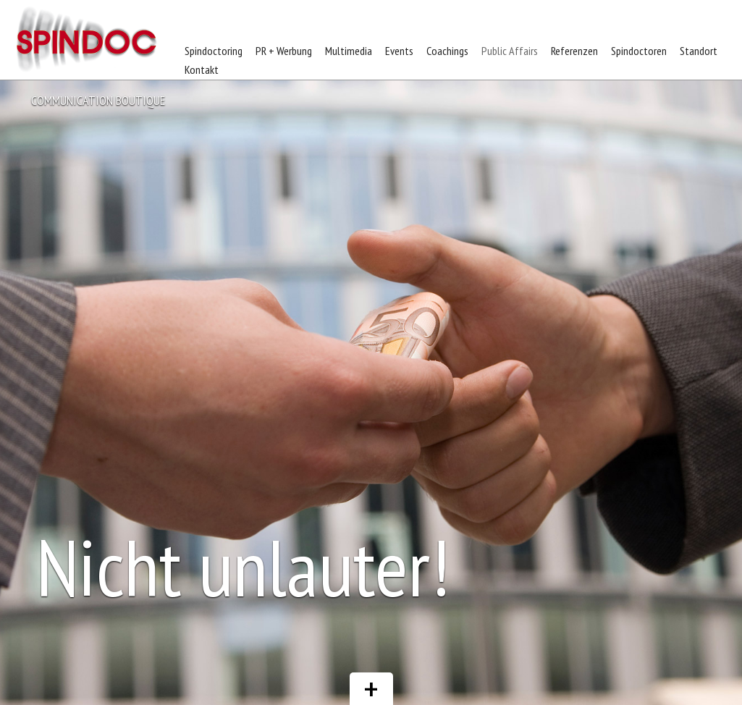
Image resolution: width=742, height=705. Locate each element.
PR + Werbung (284, 50)
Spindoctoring (214, 50)
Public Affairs (509, 50)
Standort (698, 50)
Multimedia (348, 50)
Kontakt (202, 69)
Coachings (447, 50)
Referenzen (574, 50)
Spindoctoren (639, 50)
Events (399, 50)
